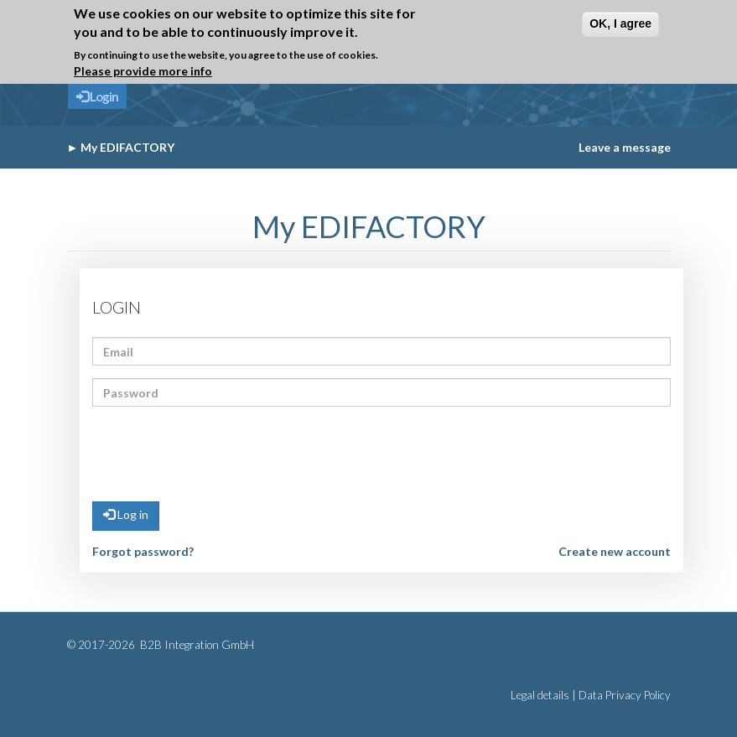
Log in (125, 514)
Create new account (614, 551)
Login (97, 96)
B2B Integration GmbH (196, 644)
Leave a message (625, 147)
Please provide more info (143, 71)
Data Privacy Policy (625, 695)
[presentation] (219, 452)
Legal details (540, 695)
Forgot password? (143, 551)
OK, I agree (620, 23)
